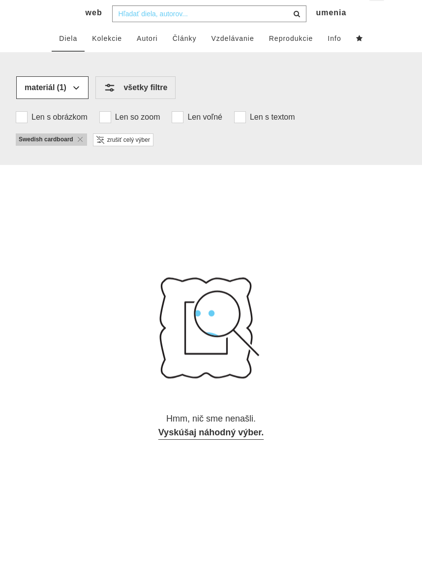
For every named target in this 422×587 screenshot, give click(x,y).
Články (185, 58)
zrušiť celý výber (123, 159)
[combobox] (209, 33)
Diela (68, 58)
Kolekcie (107, 58)
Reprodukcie (291, 58)
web (94, 32)
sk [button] (377, 15)
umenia (331, 32)
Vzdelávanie (232, 58)
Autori (147, 58)
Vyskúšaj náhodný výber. (211, 452)
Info (334, 58)
